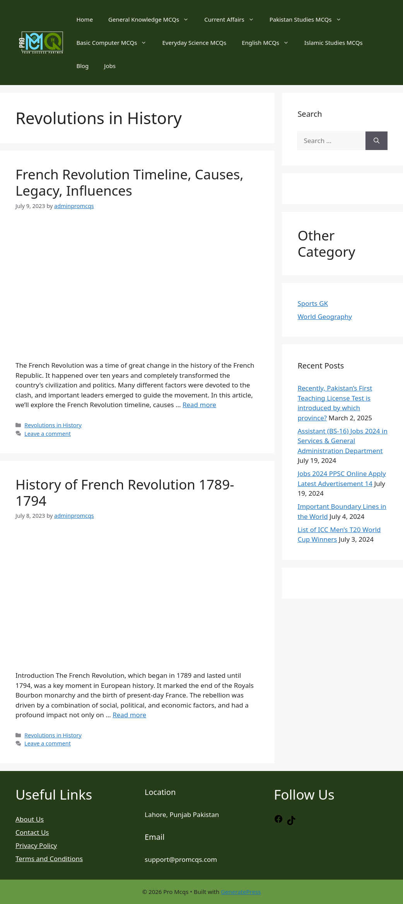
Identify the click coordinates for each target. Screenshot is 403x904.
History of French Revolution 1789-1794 (124, 492)
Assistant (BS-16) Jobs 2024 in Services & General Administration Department (342, 440)
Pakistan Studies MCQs (309, 19)
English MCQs (269, 42)
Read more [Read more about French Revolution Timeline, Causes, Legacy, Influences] (199, 404)
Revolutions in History (53, 425)
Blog (82, 66)
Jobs (110, 66)
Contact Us (32, 832)
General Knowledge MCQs (152, 19)
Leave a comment (47, 433)
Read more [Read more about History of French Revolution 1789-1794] (129, 714)
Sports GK (312, 303)
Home (84, 19)
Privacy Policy (36, 845)
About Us (29, 819)
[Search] (376, 140)
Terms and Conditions (49, 858)
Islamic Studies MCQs (333, 42)
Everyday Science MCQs (194, 42)
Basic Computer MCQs (115, 42)
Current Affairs (232, 19)
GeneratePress (241, 891)
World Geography (324, 316)
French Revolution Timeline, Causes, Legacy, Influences (129, 182)
